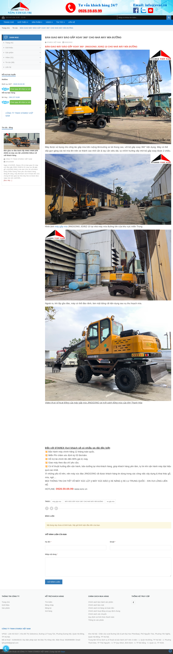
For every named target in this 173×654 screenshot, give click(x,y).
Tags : (48, 501)
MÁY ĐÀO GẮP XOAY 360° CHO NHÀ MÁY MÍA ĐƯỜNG (84, 501)
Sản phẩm (37, 22)
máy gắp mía (61, 226)
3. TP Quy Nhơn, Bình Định (122, 643)
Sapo (63, 652)
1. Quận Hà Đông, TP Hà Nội (150, 640)
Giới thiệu (22, 22)
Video (49, 22)
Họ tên (48, 542)
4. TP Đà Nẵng (140, 643)
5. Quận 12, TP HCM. (156, 643)
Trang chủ (9, 22)
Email (112, 542)
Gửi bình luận (53, 582)
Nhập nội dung (51, 554)
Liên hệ (71, 22)
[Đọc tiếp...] (8, 189)
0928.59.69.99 (19, 84)
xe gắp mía (110, 501)
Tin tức (60, 22)
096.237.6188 (14, 97)
